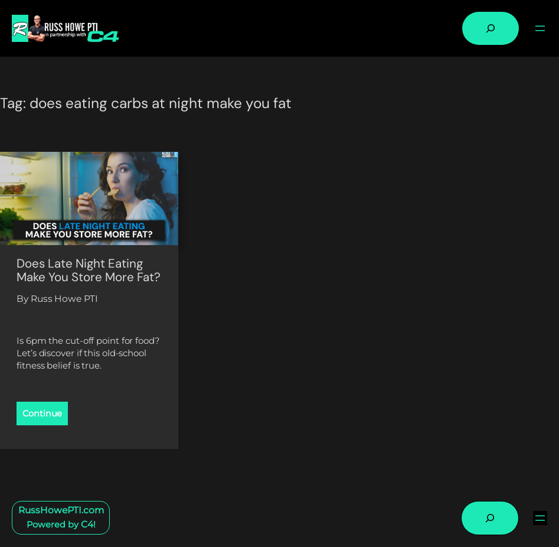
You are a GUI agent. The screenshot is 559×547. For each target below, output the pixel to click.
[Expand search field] (490, 28)
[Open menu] (540, 28)
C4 (87, 524)
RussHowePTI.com (61, 510)
